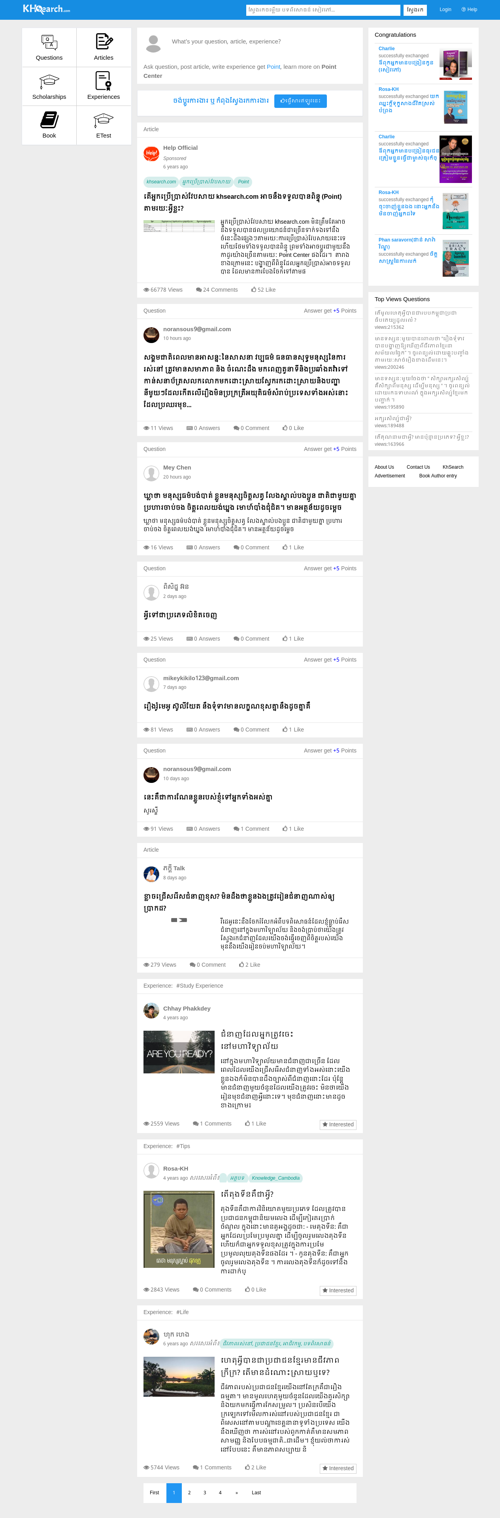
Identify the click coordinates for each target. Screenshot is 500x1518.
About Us (384, 467)
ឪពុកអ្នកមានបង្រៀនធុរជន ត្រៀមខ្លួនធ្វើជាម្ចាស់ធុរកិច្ (409, 154)
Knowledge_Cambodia (276, 1178)
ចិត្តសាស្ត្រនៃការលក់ (408, 258)
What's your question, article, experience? (226, 42)
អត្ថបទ (237, 1178)
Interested (338, 1125)
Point (243, 182)
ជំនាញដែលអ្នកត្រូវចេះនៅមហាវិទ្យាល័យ (257, 1041)
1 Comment (255, 829)
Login (445, 10)
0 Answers (207, 428)
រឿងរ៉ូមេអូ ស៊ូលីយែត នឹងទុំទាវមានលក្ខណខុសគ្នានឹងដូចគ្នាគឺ (226, 706)
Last (256, 1493)
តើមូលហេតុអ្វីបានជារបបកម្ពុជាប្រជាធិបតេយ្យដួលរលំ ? (416, 316)
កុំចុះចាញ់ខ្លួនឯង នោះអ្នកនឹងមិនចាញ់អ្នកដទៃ (409, 207)
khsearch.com (161, 182)
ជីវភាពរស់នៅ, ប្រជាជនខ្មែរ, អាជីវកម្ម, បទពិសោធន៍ (276, 1344)
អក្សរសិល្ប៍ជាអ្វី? (393, 419)
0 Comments (216, 1290)
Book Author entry (438, 476)
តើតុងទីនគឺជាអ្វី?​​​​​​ (247, 1195)
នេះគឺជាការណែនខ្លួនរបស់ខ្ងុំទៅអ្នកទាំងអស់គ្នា (208, 797)
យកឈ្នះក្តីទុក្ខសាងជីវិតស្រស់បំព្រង (409, 104)
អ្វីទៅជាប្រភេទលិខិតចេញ (180, 615)
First (154, 1493)
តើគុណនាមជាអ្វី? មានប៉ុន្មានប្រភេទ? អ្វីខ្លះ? (422, 437)
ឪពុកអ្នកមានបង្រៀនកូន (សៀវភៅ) (406, 66)
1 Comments (216, 1124)
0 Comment (255, 428)
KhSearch (453, 467)
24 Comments (220, 290)
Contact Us (418, 467)
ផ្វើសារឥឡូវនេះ (301, 101)
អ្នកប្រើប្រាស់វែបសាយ (206, 182)
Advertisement (390, 476)
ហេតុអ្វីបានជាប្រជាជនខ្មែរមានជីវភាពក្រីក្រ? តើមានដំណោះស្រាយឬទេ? (280, 1367)
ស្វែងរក (415, 10)
